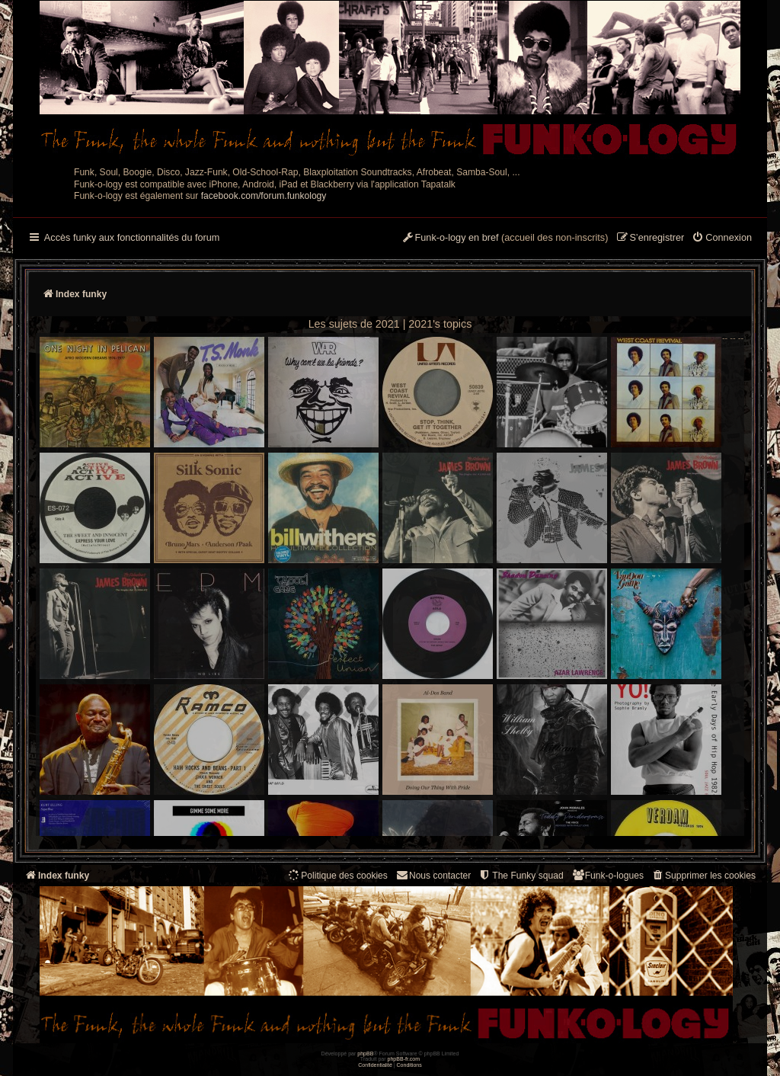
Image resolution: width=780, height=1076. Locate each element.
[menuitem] (722, 238)
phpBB (365, 1053)
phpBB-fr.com (404, 1059)
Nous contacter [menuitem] (433, 875)
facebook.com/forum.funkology (264, 196)
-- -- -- (391, 584)
